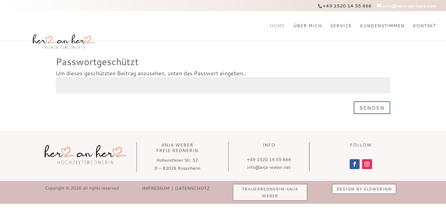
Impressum (158, 188)
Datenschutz (190, 188)
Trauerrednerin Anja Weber (270, 192)
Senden (372, 107)
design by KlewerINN (364, 189)
